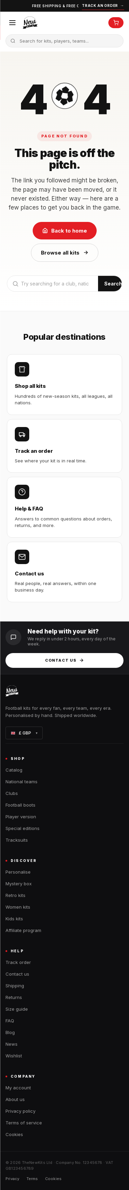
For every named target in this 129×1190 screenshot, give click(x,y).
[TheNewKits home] (30, 22)
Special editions (23, 828)
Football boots (20, 805)
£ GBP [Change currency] (24, 733)
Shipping (15, 985)
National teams (21, 781)
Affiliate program (23, 930)
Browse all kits (64, 252)
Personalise (18, 872)
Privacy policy (20, 1111)
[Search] (52, 283)
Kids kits (14, 918)
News (12, 1044)
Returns (14, 997)
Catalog (14, 770)
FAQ (10, 1020)
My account (18, 1087)
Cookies (14, 1134)
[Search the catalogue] (64, 40)
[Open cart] (115, 22)
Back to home (64, 230)
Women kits (18, 907)
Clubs (12, 793)
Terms (32, 1178)
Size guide (17, 1009)
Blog (10, 1032)
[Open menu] (12, 23)
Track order (18, 962)
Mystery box (19, 883)
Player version (21, 816)
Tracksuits (17, 840)
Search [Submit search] (113, 284)
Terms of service (24, 1122)
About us (15, 1099)
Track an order (103, 6)
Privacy (13, 1178)
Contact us (64, 660)
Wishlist (14, 1055)
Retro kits (15, 895)
